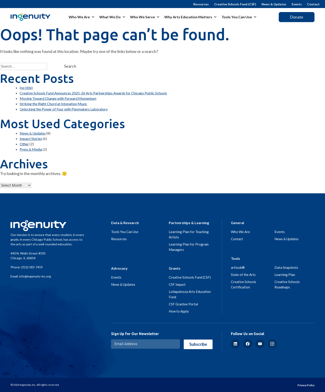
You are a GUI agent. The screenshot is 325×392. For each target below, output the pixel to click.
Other (24, 144)
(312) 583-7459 (32, 267)
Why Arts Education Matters (190, 17)
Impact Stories (31, 138)
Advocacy (119, 268)
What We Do (112, 17)
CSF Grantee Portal (183, 304)
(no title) (26, 87)
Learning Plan (284, 275)
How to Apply (179, 311)
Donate (296, 17)
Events (297, 4)
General (237, 223)
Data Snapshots (286, 267)
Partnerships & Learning (189, 223)
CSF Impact (177, 284)
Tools (235, 258)
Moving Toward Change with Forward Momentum (58, 98)
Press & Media (31, 149)
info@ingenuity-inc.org (35, 276)
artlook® (238, 267)
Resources (201, 4)
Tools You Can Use (239, 17)
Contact (313, 4)
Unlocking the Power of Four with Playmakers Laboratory (64, 109)
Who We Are (82, 17)
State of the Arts (243, 275)
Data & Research (125, 223)
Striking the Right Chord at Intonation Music (53, 104)
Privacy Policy (306, 385)
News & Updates (274, 4)
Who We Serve (145, 17)
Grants (174, 268)
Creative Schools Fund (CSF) (235, 4)
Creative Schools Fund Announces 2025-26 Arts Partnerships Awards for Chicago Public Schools (93, 93)
